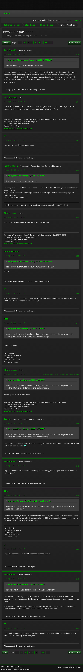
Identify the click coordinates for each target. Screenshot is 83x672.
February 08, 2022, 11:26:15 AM (14, 140)
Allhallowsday (11, 251)
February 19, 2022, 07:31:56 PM (14, 578)
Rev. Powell (10, 50)
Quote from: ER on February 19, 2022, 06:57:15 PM (26, 584)
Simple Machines (19, 666)
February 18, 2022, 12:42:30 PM (14, 423)
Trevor (7, 418)
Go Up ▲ (79, 667)
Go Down (6, 42)
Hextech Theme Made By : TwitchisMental (15, 669)
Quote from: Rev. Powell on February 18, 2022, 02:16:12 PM (29, 501)
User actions (75, 42)
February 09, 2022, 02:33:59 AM (14, 217)
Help (59, 667)
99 (46, 42)
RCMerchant (10, 97)
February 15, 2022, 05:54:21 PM (14, 293)
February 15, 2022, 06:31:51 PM (14, 374)
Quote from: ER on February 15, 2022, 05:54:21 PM (26, 328)
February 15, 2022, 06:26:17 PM (14, 323)
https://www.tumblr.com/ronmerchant (18, 128)
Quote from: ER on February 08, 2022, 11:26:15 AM (26, 175)
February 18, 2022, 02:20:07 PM (14, 495)
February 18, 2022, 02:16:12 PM (14, 465)
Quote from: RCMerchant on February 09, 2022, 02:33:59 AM (30, 261)
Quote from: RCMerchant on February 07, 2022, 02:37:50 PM (30, 60)
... (42, 42)
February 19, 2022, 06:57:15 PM (14, 549)
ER (5, 135)
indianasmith (11, 165)
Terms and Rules (68, 667)
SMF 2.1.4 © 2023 (7, 666)
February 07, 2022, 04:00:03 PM (14, 54)
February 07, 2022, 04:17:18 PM (14, 101)
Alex (6, 318)
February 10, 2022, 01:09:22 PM (14, 255)
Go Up (4, 652)
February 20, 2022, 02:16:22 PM (14, 628)
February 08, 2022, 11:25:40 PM (14, 170)
